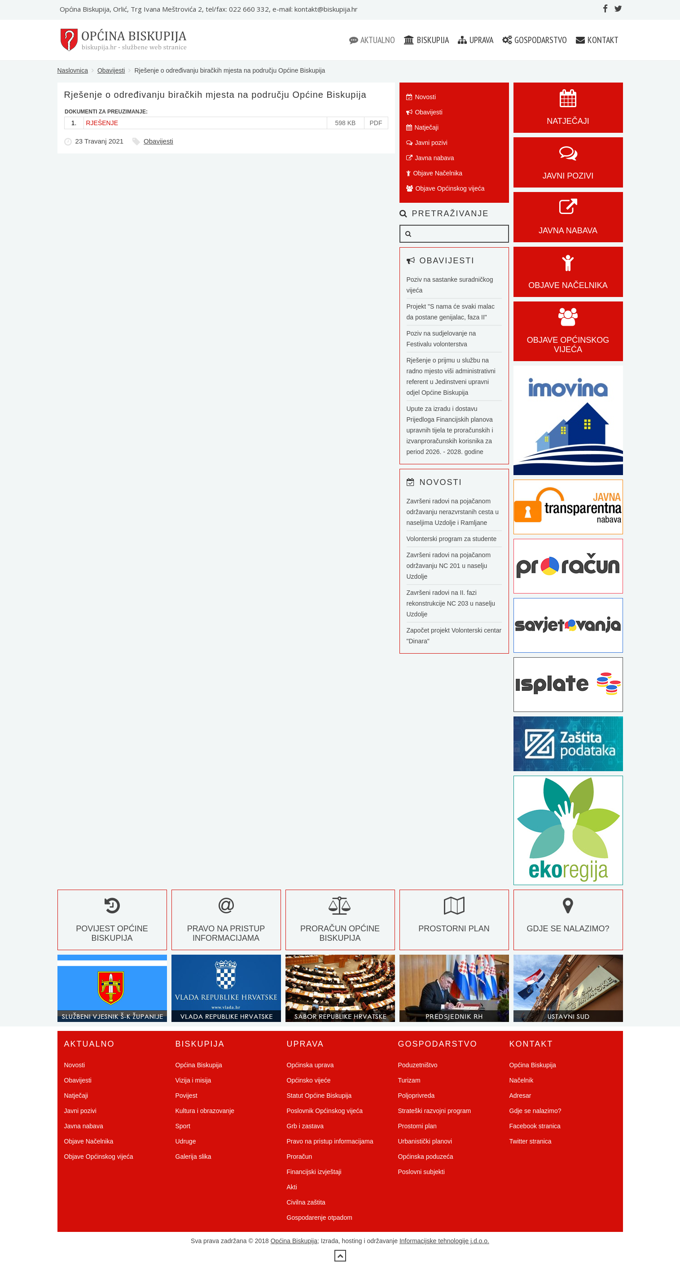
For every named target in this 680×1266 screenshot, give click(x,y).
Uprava (475, 40)
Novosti (421, 96)
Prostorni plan (417, 1126)
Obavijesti (111, 70)
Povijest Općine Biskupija (112, 924)
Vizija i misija (193, 1080)
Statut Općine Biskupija (319, 1095)
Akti (292, 1187)
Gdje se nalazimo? (535, 1110)
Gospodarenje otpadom (319, 1217)
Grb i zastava (305, 1126)
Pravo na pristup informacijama (226, 924)
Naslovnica (72, 70)
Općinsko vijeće (309, 1080)
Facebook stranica (535, 1126)
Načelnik (521, 1080)
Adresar (520, 1095)
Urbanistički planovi (425, 1141)
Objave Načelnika (434, 173)
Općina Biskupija (198, 1065)
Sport (182, 1126)
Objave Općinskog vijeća (445, 188)
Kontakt (597, 40)
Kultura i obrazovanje (205, 1110)
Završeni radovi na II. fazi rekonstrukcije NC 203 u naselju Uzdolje (451, 603)
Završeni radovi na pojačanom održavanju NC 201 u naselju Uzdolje (449, 565)
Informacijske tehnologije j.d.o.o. (444, 1240)
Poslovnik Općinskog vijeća (325, 1110)
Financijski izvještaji (314, 1171)
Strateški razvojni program (434, 1110)
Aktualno (372, 40)
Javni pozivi (426, 142)
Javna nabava (430, 158)
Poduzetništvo (418, 1065)
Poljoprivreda (416, 1095)
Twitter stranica (530, 1141)
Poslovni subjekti (421, 1171)
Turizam (409, 1080)
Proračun (299, 1156)
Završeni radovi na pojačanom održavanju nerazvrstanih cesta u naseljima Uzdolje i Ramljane (453, 512)
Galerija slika (193, 1156)
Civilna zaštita (306, 1202)
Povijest (186, 1095)
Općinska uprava (310, 1065)
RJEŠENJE (102, 123)
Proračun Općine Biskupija (340, 924)
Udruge (185, 1141)
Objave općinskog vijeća (568, 335)
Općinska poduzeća (425, 1156)
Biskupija (426, 40)
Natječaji (422, 127)
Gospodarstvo (534, 40)
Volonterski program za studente (452, 538)
